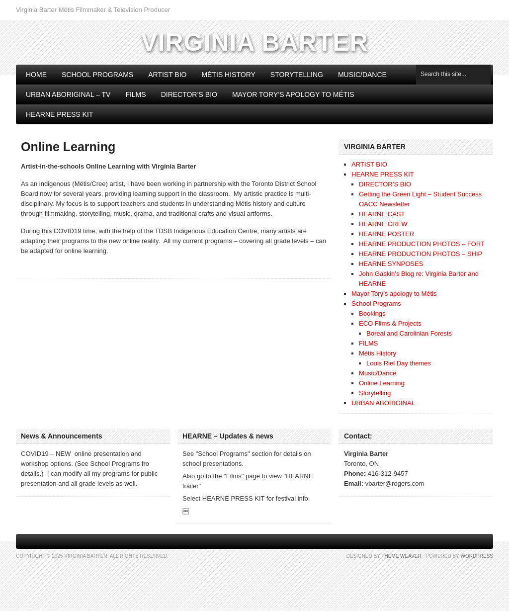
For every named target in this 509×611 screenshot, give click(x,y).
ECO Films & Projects (390, 323)
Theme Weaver (401, 556)
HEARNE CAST (382, 214)
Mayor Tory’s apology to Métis (293, 94)
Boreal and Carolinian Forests (409, 333)
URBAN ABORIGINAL (383, 403)
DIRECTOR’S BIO (189, 94)
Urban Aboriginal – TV (68, 94)
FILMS (135, 94)
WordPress (476, 556)
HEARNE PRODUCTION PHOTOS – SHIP (420, 254)
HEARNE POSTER (386, 234)
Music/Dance (362, 75)
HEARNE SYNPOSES (391, 263)
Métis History (228, 75)
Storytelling (296, 75)
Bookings (372, 313)
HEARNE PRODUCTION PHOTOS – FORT (422, 244)
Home (36, 75)
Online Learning (382, 383)
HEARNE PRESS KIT (59, 114)
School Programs (97, 75)
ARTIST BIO (167, 75)
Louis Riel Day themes (398, 363)
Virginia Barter (254, 42)
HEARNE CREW (383, 224)
